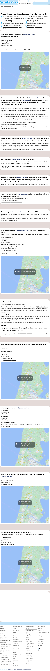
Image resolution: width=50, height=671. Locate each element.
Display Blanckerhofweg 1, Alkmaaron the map (25, 444)
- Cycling (15, 656)
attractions (9, 106)
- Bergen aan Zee (29, 646)
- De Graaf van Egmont (5, 644)
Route (27, 632)
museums (3, 108)
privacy (15, 669)
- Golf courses (16, 662)
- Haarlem (28, 662)
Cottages (2, 654)
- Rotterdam (41, 641)
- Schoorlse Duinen (17, 626)
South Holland (41, 626)
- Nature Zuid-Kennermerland (29, 657)
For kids (2, 634)
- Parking (28, 634)
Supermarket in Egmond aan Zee (35, 18)
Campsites (2, 652)
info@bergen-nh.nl (8, 358)
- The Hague (41, 639)
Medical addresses (30, 636)
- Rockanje (40, 643)
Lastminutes (16, 630)
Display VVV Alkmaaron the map (25, 502)
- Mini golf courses (17, 647)
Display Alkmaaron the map (25, 68)
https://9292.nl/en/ (28, 49)
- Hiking (14, 658)
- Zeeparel (2, 648)
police (8, 310)
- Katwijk (40, 636)
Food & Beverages (30, 626)
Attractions (15, 643)
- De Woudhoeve (4, 657)
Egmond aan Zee (24, 1)
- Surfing (15, 664)
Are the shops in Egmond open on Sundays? (13, 23)
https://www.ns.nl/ (7, 45)
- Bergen (27, 648)
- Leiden (40, 628)
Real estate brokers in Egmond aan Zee (12, 25)
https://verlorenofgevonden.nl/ (8, 320)
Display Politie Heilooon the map (25, 562)
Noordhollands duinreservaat (3, 636)
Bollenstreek (41, 630)
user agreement (10, 669)
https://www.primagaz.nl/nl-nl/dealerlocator (11, 202)
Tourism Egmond (31, 25)
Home (1, 626)
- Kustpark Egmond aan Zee (5, 662)
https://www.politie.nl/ (8, 544)
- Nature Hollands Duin (43, 632)
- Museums (15, 637)
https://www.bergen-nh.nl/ (37, 149)
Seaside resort (3, 630)
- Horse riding (16, 660)
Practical (21, 3)
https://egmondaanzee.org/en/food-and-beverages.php (14, 124)
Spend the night (32, 1)
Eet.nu (15, 128)
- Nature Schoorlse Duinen (30, 644)
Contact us (40, 651)
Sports (14, 652)
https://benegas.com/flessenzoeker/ (10, 200)
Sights (14, 636)
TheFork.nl (8, 128)
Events (46, 1)
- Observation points (17, 641)
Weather (29, 3)
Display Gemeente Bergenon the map (25, 378)
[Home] (19, 1)
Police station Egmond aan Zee (34, 27)
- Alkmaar (28, 650)
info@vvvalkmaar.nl (8, 484)
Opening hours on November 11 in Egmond (37, 16)
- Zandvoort (28, 664)
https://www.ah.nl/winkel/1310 (10, 253)
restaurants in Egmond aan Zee (11, 114)
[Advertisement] (25, 10)
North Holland (29, 641)
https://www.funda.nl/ (43, 184)
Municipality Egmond (32, 22)
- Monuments (16, 639)
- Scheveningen (42, 637)
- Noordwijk (41, 634)
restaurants (26, 100)
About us (40, 647)
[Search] (32, 3)
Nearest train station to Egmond (10, 16)
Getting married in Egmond (9, 22)
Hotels (14, 628)
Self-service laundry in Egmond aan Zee (36, 23)
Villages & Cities (16, 649)
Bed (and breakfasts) (5, 650)
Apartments (3, 642)
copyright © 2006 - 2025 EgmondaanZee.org (24, 669)
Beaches (15, 634)
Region (24, 3)
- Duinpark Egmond (4, 659)
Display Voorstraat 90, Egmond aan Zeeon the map (25, 272)
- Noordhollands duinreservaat (29, 652)
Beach (38, 1)
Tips (1, 632)
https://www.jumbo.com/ (9, 244)
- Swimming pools (17, 654)
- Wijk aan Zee (29, 655)
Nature (14, 650)
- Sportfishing (16, 665)
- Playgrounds (16, 645)
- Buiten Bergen (3, 655)
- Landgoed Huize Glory (5, 646)
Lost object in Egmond (32, 20)
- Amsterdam (29, 660)
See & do (42, 1)
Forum (27, 637)
